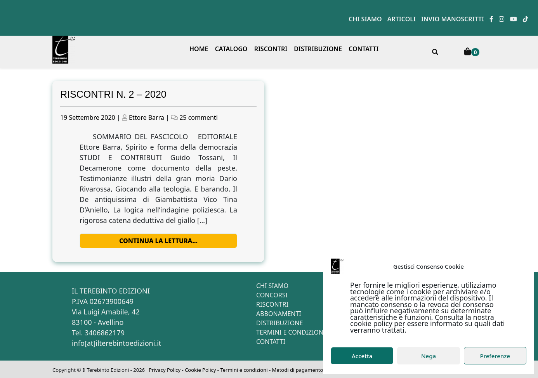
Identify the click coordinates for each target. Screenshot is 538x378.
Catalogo (231, 49)
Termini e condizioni (291, 332)
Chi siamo (365, 19)
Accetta (362, 356)
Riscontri (271, 49)
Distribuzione (318, 49)
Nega (428, 356)
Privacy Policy (164, 369)
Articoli (401, 19)
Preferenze (495, 356)
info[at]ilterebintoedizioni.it (116, 343)
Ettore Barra (146, 117)
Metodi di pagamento (297, 369)
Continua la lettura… (158, 240)
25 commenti (198, 117)
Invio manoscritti (452, 19)
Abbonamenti (278, 313)
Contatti (363, 49)
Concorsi (272, 295)
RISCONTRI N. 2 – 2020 (113, 94)
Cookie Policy (200, 369)
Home (198, 49)
